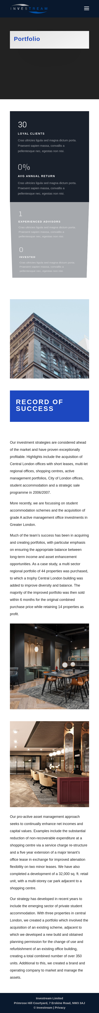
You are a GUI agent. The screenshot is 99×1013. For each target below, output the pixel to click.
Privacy (60, 1007)
